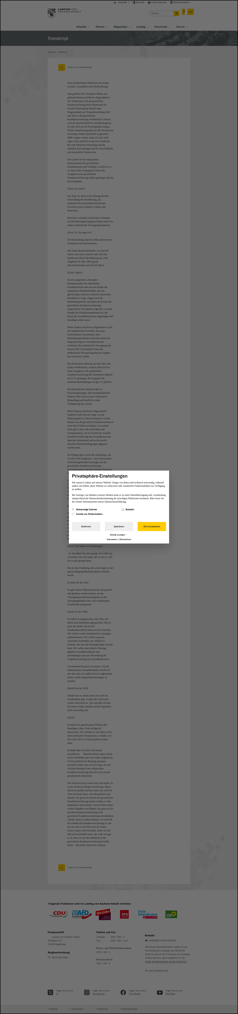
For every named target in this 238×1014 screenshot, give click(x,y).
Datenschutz (125, 539)
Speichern (119, 526)
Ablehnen (86, 526)
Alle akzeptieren (151, 526)
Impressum (112, 539)
